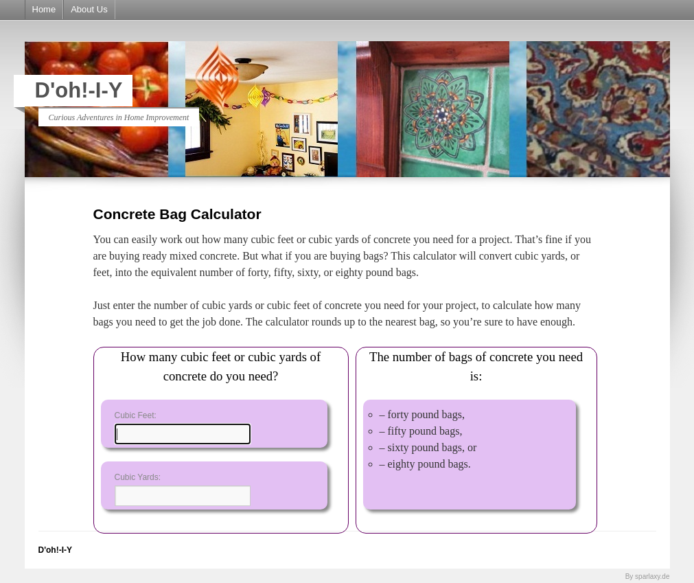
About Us (89, 9)
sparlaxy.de (652, 576)
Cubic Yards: (138, 477)
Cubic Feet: (136, 415)
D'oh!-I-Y (79, 90)
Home (44, 9)
